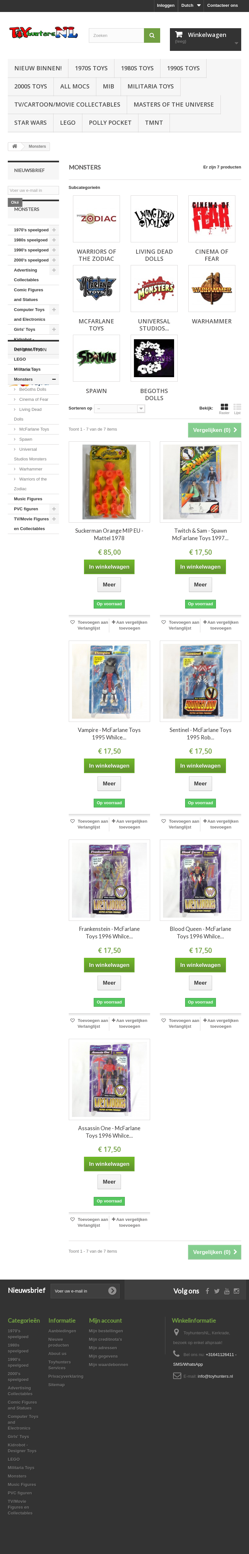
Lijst (237, 409)
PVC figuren (26, 525)
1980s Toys (137, 68)
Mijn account (105, 1320)
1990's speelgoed (31, 266)
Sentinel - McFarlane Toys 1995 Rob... (200, 733)
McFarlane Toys (33, 446)
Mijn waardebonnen (108, 1364)
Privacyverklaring (65, 1376)
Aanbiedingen (62, 1330)
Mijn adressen (103, 1347)
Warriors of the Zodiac (30, 500)
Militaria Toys (150, 86)
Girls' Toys (24, 346)
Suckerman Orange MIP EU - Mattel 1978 (109, 534)
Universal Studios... (154, 324)
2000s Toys (30, 86)
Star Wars (30, 122)
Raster (224, 409)
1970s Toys (91, 68)
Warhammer (30, 485)
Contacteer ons (222, 5)
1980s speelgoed (31, 256)
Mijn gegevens (103, 1356)
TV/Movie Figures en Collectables (31, 540)
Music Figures (28, 515)
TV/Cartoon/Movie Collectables (67, 104)
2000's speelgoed (31, 276)
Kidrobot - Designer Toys (28, 361)
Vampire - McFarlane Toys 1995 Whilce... (109, 733)
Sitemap (56, 1384)
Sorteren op (80, 408)
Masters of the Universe (174, 104)
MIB (108, 86)
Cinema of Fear (33, 416)
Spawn (25, 456)
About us (27, 587)
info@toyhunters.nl (215, 1376)
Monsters (23, 396)
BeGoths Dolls (32, 406)
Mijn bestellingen (106, 1330)
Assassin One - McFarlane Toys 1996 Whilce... (109, 1132)
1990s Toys (183, 68)
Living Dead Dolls (28, 431)
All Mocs (74, 86)
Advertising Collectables (26, 291)
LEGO (68, 122)
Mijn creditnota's (105, 1339)
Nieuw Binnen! (38, 68)
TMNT (154, 122)
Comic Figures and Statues (28, 311)
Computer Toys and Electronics (29, 331)
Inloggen (165, 5)
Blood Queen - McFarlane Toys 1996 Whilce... (200, 932)
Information (30, 570)
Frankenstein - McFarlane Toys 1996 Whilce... (109, 932)
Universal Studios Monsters (30, 471)
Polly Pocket (110, 122)
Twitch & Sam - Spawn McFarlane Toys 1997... (200, 534)
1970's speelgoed (31, 246)
